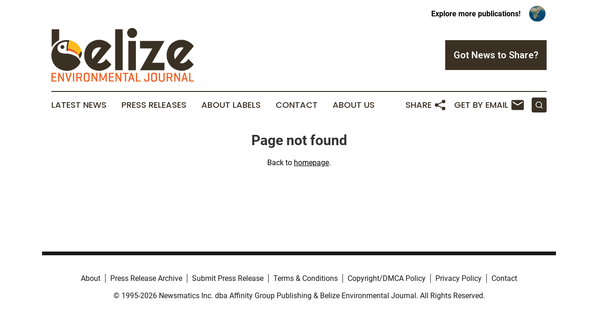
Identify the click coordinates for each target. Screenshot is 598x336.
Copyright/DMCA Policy (387, 278)
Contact (297, 105)
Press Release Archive (146, 278)
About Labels (231, 105)
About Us (354, 105)
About (90, 278)
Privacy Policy (458, 278)
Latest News (79, 105)
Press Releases (153, 105)
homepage (311, 162)
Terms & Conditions (305, 278)
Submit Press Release (227, 278)
